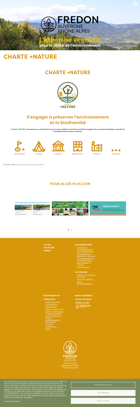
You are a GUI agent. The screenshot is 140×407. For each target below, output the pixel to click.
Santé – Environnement (84, 283)
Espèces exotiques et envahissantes (54, 313)
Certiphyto (50, 307)
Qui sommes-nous (83, 245)
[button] (68, 230)
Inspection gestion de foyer (86, 276)
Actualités (49, 247)
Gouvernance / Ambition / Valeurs (86, 255)
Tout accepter (103, 401)
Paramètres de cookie (103, 385)
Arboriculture (52, 302)
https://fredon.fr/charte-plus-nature (30, 164)
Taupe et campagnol (51, 326)
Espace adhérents (83, 296)
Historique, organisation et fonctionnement (85, 250)
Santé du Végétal (85, 280)
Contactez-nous (83, 299)
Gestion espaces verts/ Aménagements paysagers (53, 319)
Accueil (47, 245)
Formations (49, 299)
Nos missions (81, 272)
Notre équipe (83, 267)
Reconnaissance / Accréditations (86, 260)
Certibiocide (51, 305)
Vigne (48, 329)
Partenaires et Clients (84, 264)
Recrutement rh (51, 296)
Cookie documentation (12, 401)
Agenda (47, 251)
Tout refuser (103, 393)
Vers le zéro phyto (54, 309)
